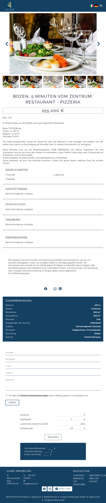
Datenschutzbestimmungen (34, 395)
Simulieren (53, 437)
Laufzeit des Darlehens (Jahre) (34, 424)
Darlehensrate (26, 428)
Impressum (36, 497)
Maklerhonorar (50, 497)
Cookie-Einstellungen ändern (73, 497)
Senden (12, 402)
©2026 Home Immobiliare (17, 497)
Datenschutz (94, 497)
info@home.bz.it (30, 483)
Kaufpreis (24, 415)
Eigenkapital (25, 419)
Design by (54, 500)
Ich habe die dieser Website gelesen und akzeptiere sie (48, 395)
